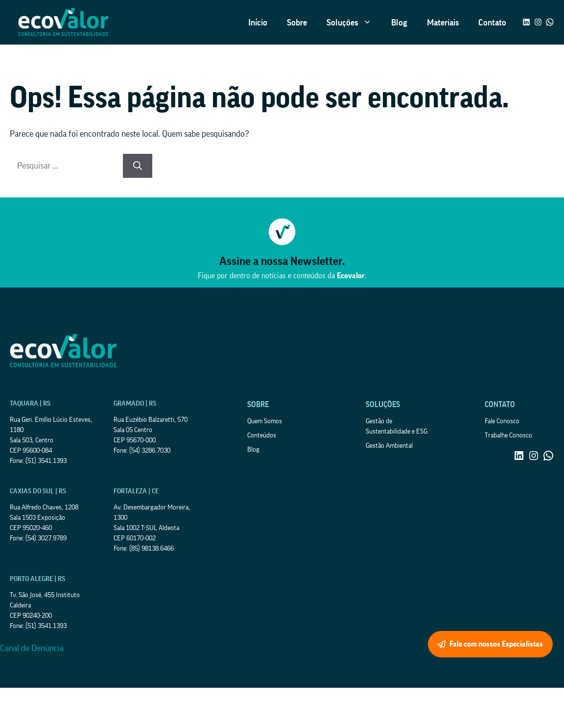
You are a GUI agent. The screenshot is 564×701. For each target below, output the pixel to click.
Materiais (443, 22)
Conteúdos (261, 435)
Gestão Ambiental (389, 445)
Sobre (297, 22)
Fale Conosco (502, 421)
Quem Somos (264, 421)
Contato (492, 22)
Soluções (354, 22)
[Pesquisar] (137, 166)
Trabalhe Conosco (508, 435)
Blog (399, 22)
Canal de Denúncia (32, 648)
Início (257, 22)
